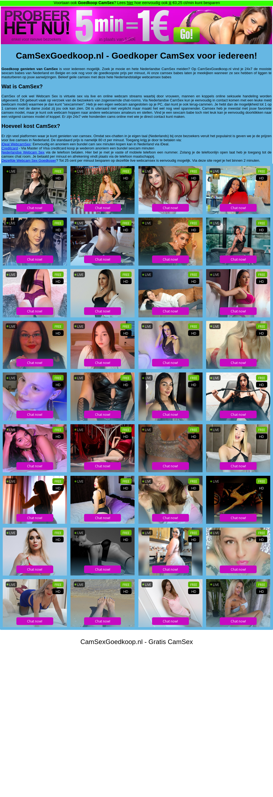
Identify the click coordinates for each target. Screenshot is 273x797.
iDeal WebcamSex (16, 144)
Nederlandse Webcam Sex (23, 152)
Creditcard (10, 148)
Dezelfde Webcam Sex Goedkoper (29, 160)
